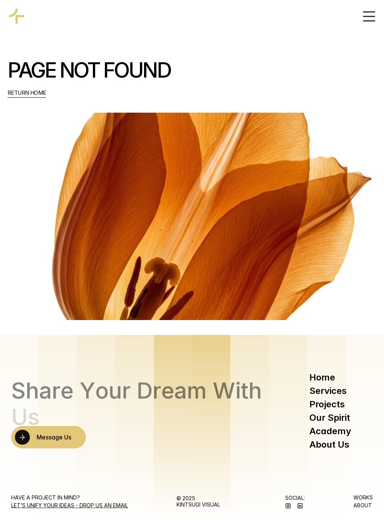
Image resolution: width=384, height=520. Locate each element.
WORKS (363, 497)
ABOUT (362, 505)
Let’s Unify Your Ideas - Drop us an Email (69, 505)
